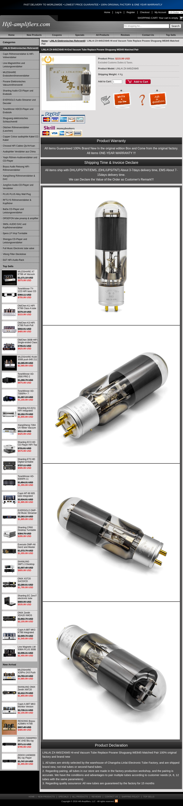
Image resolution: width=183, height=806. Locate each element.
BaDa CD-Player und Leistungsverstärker (13, 211)
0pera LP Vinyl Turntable (15, 233)
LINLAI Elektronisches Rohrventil (20, 48)
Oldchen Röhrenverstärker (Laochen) (16, 129)
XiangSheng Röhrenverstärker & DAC (19, 178)
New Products (34, 35)
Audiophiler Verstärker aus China (19, 151)
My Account (160, 12)
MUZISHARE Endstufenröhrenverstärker (16, 74)
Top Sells (171, 35)
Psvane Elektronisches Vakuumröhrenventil (14, 83)
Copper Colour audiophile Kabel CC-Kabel (21, 138)
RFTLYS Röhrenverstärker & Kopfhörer (17, 202)
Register (131, 12)
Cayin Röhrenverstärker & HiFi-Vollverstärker (18, 56)
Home (107, 12)
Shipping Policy (130, 797)
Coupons (57, 35)
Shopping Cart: (148, 17)
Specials (79, 35)
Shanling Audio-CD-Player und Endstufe (18, 92)
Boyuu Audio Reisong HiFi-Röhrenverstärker (16, 168)
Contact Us (148, 35)
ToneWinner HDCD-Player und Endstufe (18, 111)
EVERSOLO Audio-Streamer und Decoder (19, 102)
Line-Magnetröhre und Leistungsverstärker (14, 65)
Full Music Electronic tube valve (18, 248)
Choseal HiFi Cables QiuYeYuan (19, 146)
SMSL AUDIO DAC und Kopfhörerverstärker (14, 226)
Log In (118, 12)
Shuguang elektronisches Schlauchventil (15, 120)
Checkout (145, 12)
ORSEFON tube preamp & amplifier (20, 218)
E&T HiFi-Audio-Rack (13, 260)
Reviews (125, 35)
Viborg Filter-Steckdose (14, 254)
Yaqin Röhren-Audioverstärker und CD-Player (20, 159)
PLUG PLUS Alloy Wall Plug (17, 194)
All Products (102, 35)
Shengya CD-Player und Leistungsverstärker (15, 241)
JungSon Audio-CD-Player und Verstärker (18, 187)
